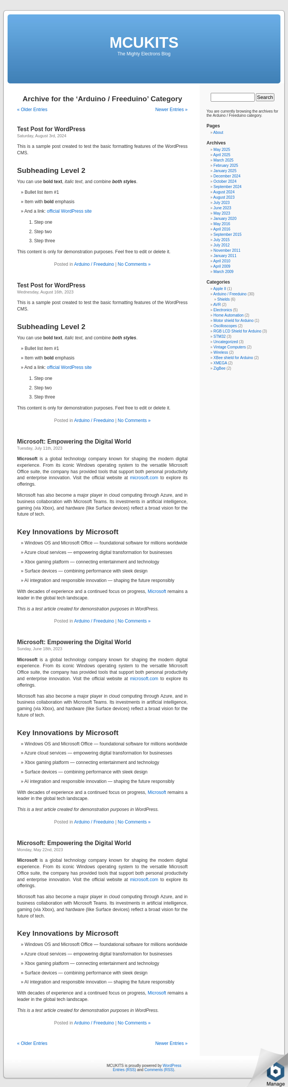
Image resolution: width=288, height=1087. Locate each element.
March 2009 (223, 272)
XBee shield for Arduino (233, 358)
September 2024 (227, 187)
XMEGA (220, 363)
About (218, 132)
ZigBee (219, 368)
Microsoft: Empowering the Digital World (74, 441)
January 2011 (224, 256)
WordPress (172, 1065)
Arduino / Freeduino (94, 264)
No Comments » (134, 264)
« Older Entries (32, 109)
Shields (223, 299)
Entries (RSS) (124, 1070)
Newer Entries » (171, 109)
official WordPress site (69, 211)
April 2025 (221, 155)
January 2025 (224, 171)
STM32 (219, 336)
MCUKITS (144, 42)
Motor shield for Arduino (233, 320)
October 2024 (224, 181)
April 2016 (221, 229)
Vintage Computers (229, 347)
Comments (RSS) (159, 1070)
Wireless (220, 352)
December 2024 (226, 176)
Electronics (222, 310)
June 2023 (222, 208)
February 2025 (225, 165)
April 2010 (221, 261)
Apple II (219, 289)
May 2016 (221, 224)
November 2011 (226, 250)
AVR (217, 305)
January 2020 (224, 218)
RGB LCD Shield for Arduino (237, 331)
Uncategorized (225, 342)
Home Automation (228, 315)
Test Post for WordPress (51, 129)
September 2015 (227, 234)
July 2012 (221, 245)
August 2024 (224, 192)
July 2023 (221, 203)
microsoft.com (144, 477)
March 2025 (223, 160)
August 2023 (224, 197)
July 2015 (221, 240)
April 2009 (221, 266)
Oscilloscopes (225, 326)
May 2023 (221, 213)
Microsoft (157, 591)
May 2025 (221, 149)
